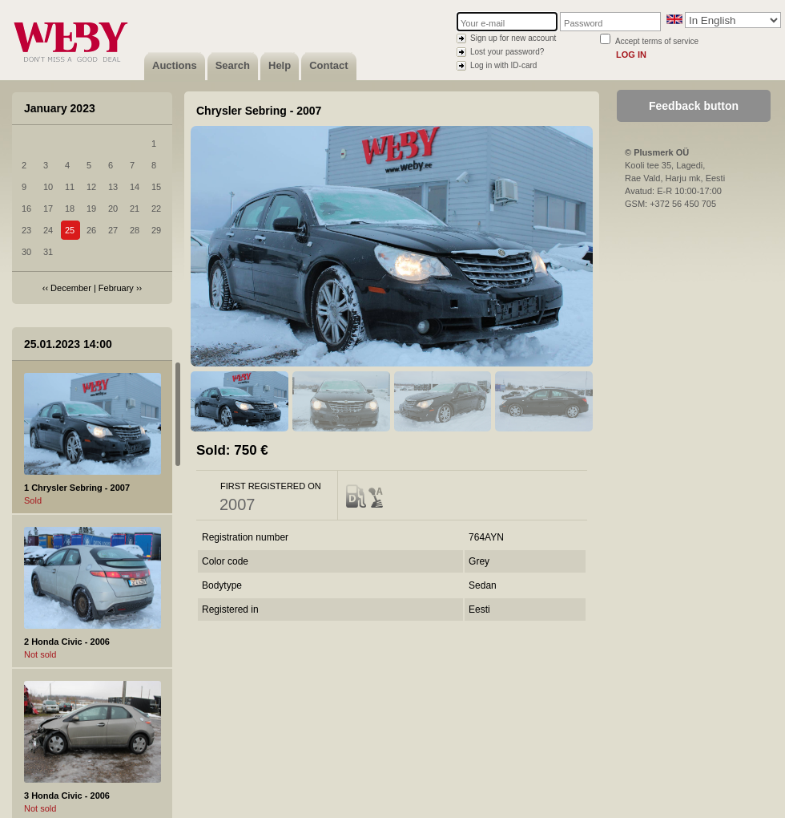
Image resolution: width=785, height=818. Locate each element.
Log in (631, 54)
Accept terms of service (656, 41)
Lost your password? (507, 51)
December (70, 288)
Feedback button (694, 105)
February (116, 288)
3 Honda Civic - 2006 (67, 795)
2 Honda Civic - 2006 (67, 641)
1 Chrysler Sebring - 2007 (77, 487)
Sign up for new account (513, 38)
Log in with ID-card (503, 65)
